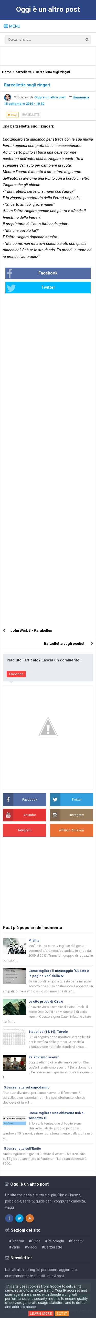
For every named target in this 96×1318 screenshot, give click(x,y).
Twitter (31, 288)
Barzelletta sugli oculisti (65, 643)
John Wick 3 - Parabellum (32, 630)
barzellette (30, 114)
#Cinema (16, 1241)
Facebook (32, 274)
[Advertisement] (49, 55)
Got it (61, 1313)
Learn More (41, 1313)
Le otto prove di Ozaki (45, 1001)
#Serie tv (76, 1241)
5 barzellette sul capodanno (26, 1087)
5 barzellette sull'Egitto (22, 1148)
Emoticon (16, 674)
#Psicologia (54, 1241)
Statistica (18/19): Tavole (48, 1032)
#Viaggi (31, 1247)
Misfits (33, 940)
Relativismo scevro (43, 1057)
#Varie (14, 1247)
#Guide (34, 1241)
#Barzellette (52, 1247)
